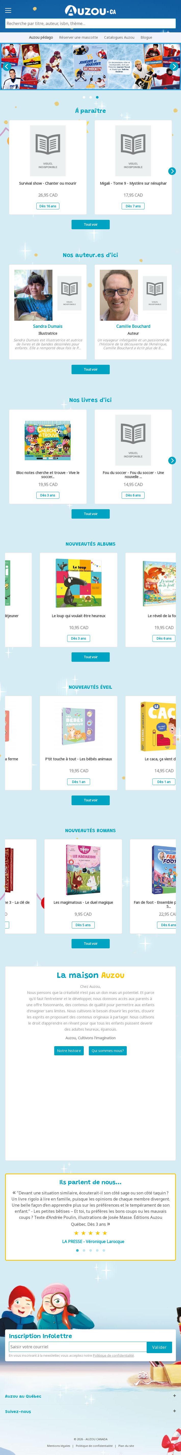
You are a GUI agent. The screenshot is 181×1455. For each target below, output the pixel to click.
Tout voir (91, 224)
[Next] (174, 66)
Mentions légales (58, 1446)
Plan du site (126, 1446)
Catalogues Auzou (119, 37)
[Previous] (7, 66)
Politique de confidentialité (113, 1355)
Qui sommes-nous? (108, 1050)
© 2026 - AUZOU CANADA (90, 1439)
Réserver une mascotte (78, 37)
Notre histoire (69, 1050)
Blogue (146, 37)
